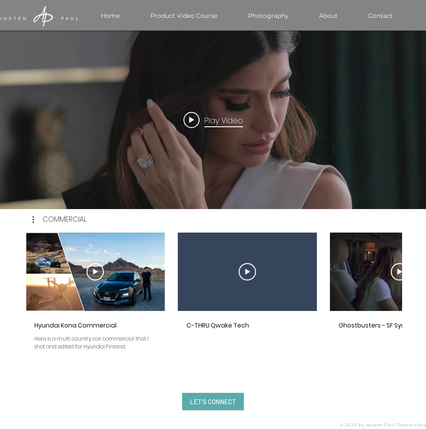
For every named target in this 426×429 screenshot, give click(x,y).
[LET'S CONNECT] (213, 401)
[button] (60, 219)
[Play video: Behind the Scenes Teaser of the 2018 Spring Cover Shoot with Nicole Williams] (213, 119)
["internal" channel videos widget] (213, 119)
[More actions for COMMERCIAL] (60, 219)
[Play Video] (95, 271)
